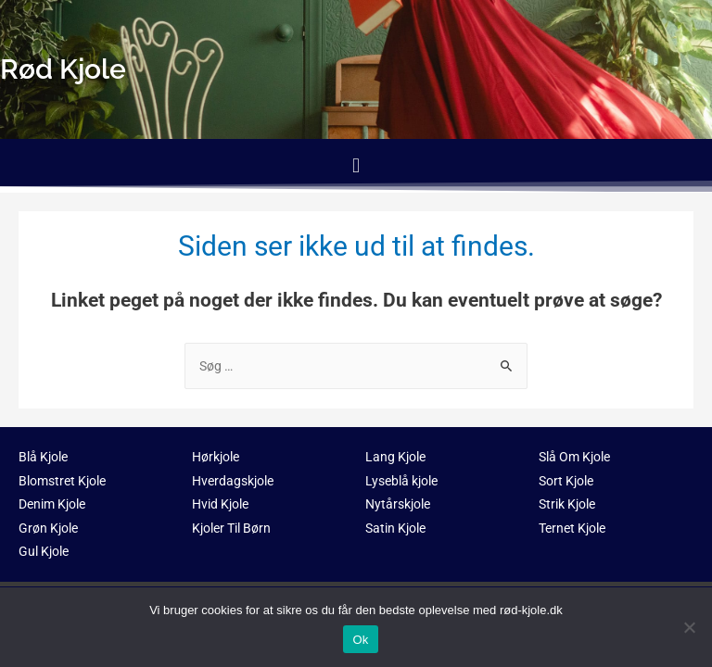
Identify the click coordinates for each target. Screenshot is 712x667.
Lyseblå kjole (401, 480)
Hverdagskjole (232, 480)
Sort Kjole (566, 480)
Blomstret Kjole (62, 480)
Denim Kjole (52, 504)
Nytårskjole (397, 504)
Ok (360, 640)
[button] (355, 165)
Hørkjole (215, 456)
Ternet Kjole (572, 528)
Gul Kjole (44, 551)
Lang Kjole (395, 456)
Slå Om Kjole (574, 456)
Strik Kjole (567, 504)
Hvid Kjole (220, 504)
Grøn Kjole (48, 528)
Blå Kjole (43, 456)
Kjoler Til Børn (231, 528)
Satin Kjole (395, 528)
